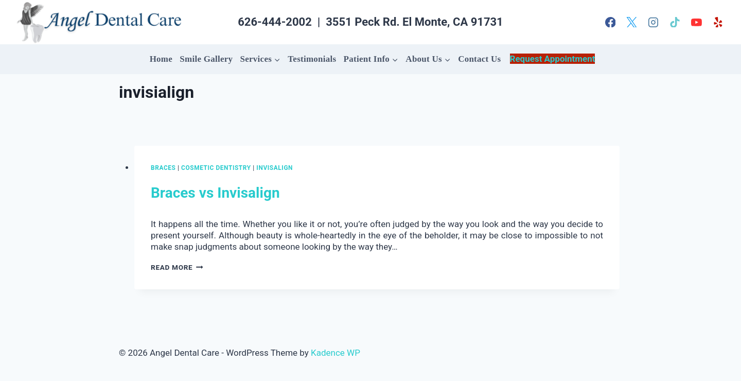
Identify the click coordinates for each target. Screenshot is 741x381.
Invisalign (274, 167)
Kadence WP (335, 353)
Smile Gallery (206, 59)
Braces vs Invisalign (215, 192)
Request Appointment (552, 59)
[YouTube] (696, 22)
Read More (177, 267)
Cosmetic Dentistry (216, 167)
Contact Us (479, 59)
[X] (632, 22)
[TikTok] (675, 22)
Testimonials (312, 59)
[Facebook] (610, 22)
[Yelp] (718, 22)
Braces (163, 167)
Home (161, 59)
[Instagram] (653, 22)
